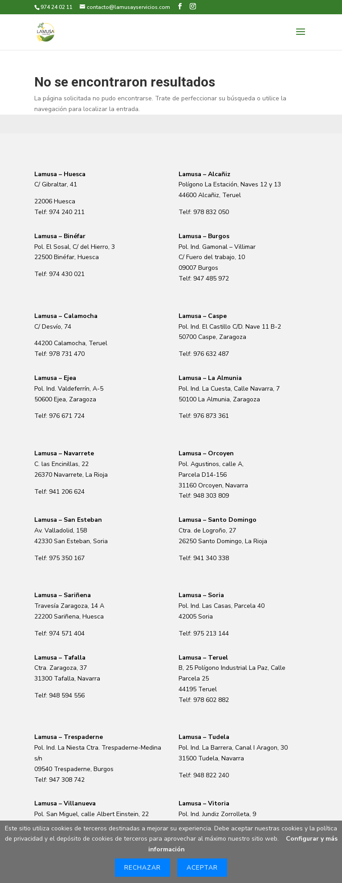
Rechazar (142, 867)
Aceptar (202, 867)
